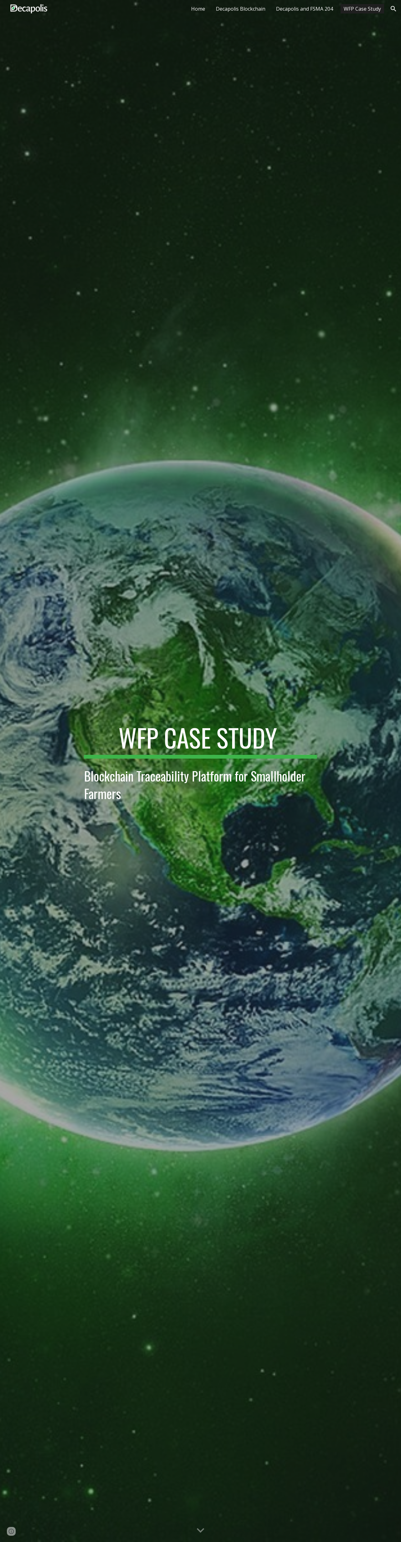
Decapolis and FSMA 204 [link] (304, 8)
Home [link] (198, 8)
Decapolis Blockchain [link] (240, 8)
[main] (200, 740)
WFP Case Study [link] (362, 8)
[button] (393, 8)
